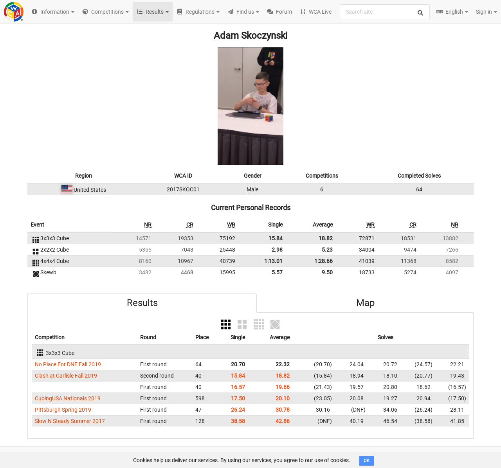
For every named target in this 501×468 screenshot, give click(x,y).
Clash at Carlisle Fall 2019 (66, 376)
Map (365, 302)
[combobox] (385, 11)
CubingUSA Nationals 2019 (68, 398)
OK (366, 460)
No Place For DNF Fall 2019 (68, 364)
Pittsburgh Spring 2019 (63, 410)
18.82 (326, 238)
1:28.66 (323, 261)
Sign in (486, 12)
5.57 (277, 272)
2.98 (277, 250)
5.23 (327, 250)
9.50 (327, 272)
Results (142, 302)
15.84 (276, 238)
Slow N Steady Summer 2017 (70, 421)
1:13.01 (273, 261)
